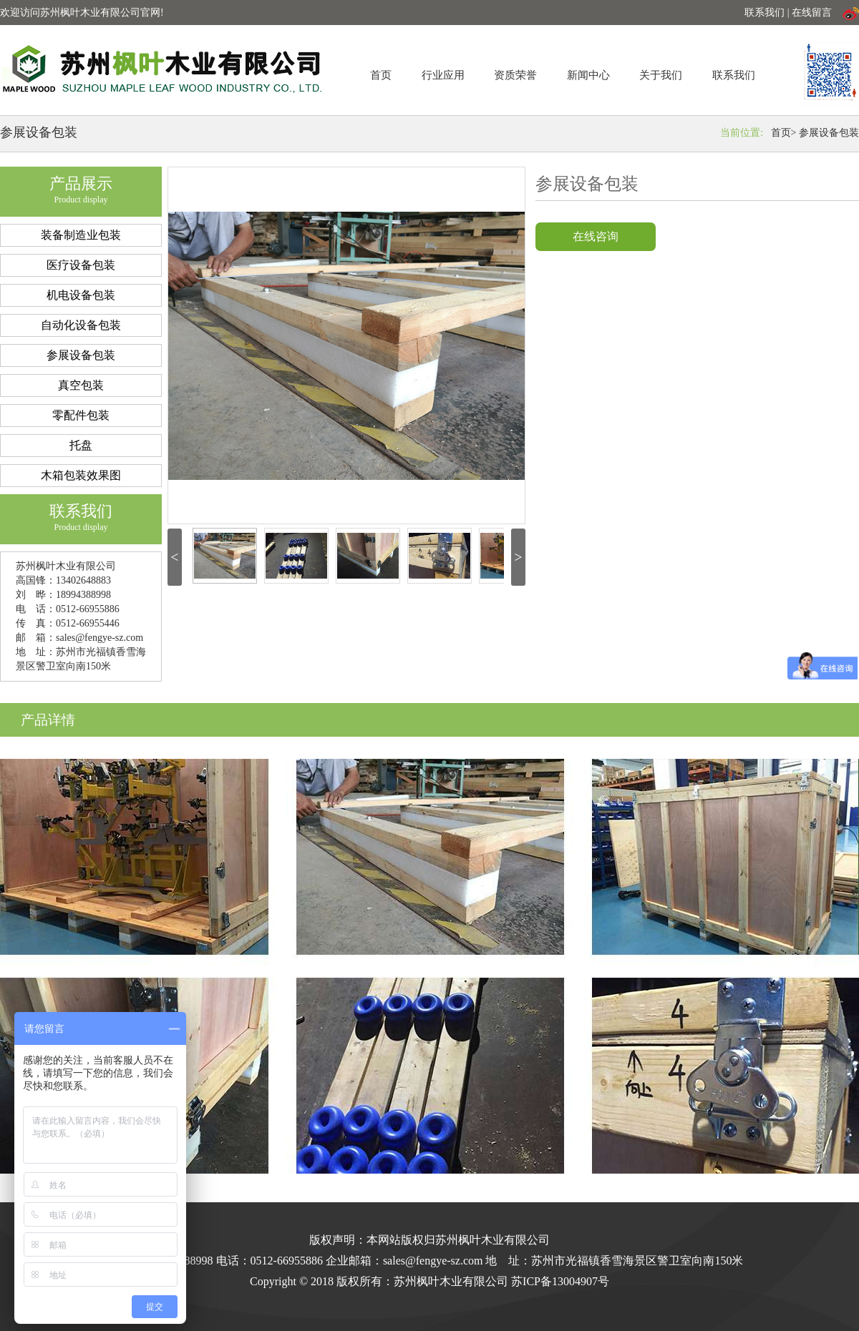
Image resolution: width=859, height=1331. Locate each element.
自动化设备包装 (81, 325)
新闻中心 (588, 75)
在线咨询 (595, 236)
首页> (784, 132)
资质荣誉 (515, 75)
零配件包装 (81, 415)
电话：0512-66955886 (269, 1260)
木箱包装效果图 (81, 475)
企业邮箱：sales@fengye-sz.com (404, 1260)
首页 (381, 75)
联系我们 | (768, 12)
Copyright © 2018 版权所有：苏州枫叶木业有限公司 (380, 1281)
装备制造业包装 (81, 235)
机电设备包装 (81, 295)
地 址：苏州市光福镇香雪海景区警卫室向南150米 (614, 1260)
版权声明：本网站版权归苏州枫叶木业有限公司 (429, 1240)
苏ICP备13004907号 (560, 1281)
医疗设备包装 (81, 265)
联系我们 (733, 75)
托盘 (80, 445)
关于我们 (660, 75)
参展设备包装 (829, 132)
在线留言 (812, 12)
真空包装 (81, 385)
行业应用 (443, 75)
